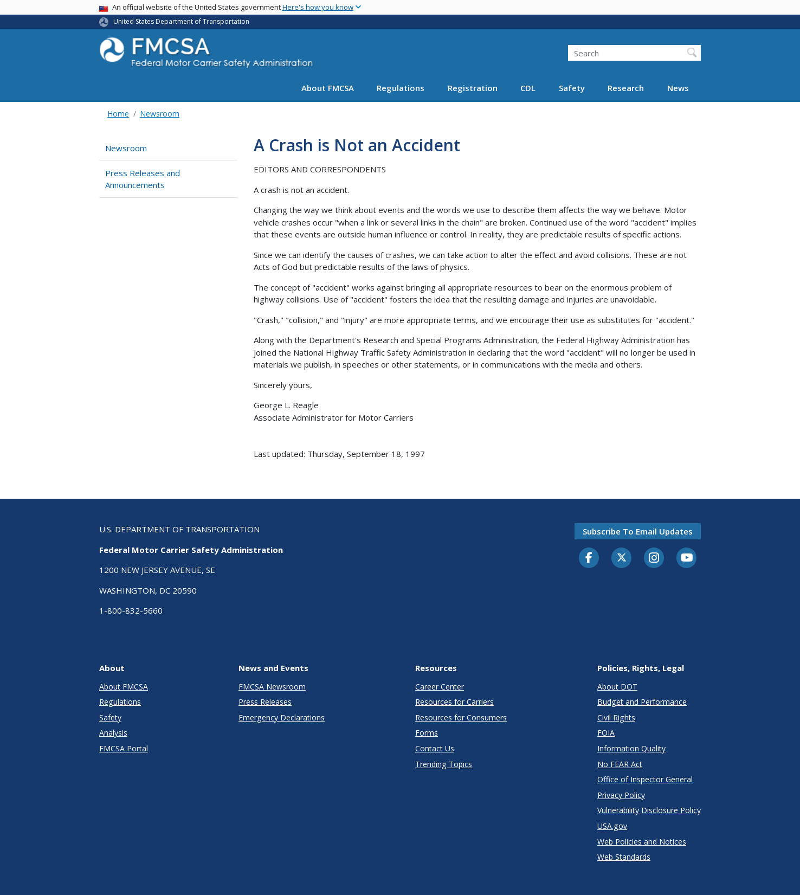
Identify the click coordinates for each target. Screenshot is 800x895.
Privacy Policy (621, 795)
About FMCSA (327, 87)
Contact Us (434, 748)
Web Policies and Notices (641, 841)
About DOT (617, 686)
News (678, 87)
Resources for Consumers (461, 717)
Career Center (439, 686)
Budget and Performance (642, 702)
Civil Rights (616, 717)
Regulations (400, 87)
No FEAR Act (619, 764)
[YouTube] (686, 558)
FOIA (606, 732)
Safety (572, 87)
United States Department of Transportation (181, 21)
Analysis (113, 732)
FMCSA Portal (123, 748)
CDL (528, 87)
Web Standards (623, 857)
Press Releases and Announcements (142, 179)
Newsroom (159, 113)
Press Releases (265, 702)
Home (118, 113)
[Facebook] (589, 558)
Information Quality (631, 748)
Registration (473, 87)
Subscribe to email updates (638, 531)
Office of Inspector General (645, 779)
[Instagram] (654, 558)
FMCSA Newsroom (272, 686)
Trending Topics (443, 764)
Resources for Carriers (454, 702)
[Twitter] (621, 557)
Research (626, 87)
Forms (426, 732)
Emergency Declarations (281, 717)
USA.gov (612, 826)
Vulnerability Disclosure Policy (649, 810)
